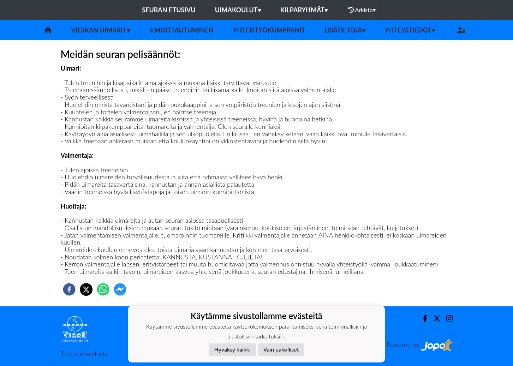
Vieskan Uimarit (100, 30)
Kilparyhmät (304, 10)
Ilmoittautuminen (181, 30)
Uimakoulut (238, 10)
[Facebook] (422, 318)
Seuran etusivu (169, 10)
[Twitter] (434, 318)
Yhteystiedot (410, 30)
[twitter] (86, 289)
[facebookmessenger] (120, 289)
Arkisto (362, 10)
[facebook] (69, 289)
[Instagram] (447, 318)
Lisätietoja (344, 30)
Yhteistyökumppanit (269, 30)
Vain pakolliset (281, 349)
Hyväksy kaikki (232, 349)
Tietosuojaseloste (84, 354)
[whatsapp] (103, 289)
